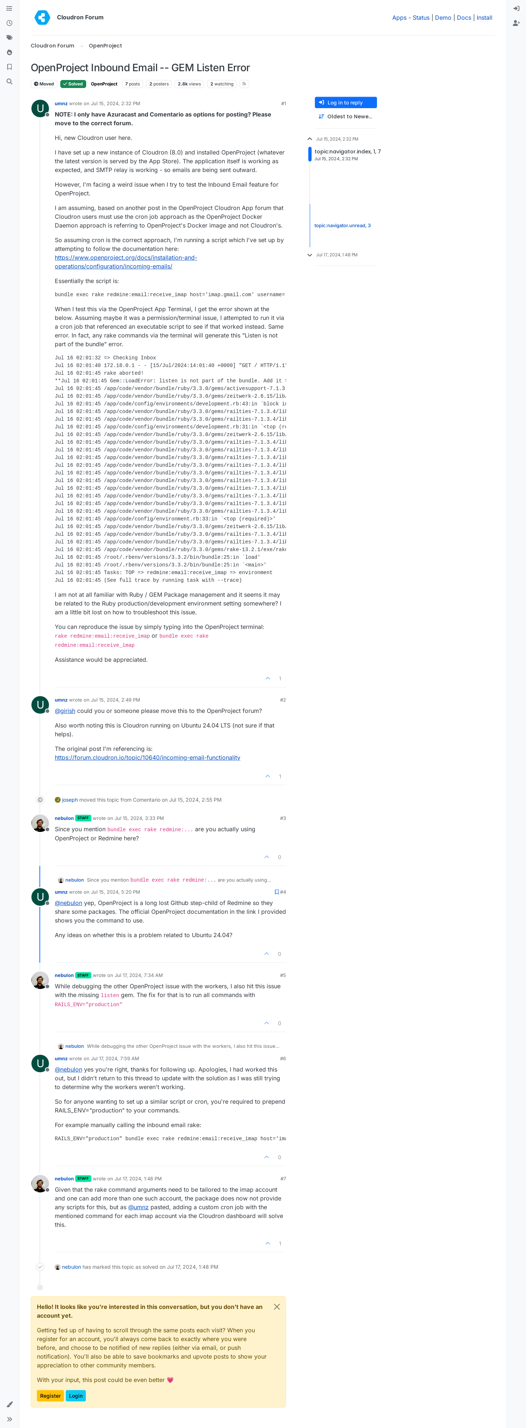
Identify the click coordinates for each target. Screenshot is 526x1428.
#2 (283, 700)
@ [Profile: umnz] (138, 1207)
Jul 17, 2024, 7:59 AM (115, 1058)
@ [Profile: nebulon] (68, 902)
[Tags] (9, 38)
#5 (283, 975)
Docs (464, 17)
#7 (283, 1178)
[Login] (516, 9)
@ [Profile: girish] (65, 710)
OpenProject (104, 84)
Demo (443, 17)
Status (421, 17)
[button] (9, 1404)
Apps (399, 17)
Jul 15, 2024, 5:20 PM (115, 892)
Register (50, 1396)
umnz (61, 103)
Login (76, 1396)
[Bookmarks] (9, 67)
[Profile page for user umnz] (40, 108)
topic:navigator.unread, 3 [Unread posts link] (343, 225)
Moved (44, 84)
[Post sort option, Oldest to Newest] (346, 116)
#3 (283, 818)
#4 (283, 892)
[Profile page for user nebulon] (40, 823)
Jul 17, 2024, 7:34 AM (139, 975)
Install (484, 17)
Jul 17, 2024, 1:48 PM (138, 1178)
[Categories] (9, 9)
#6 (283, 1058)
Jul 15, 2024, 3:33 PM (139, 818)
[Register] (516, 23)
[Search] (9, 82)
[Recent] (9, 23)
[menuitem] (516, 9)
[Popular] (9, 52)
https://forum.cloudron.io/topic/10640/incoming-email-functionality (147, 757)
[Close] (277, 1307)
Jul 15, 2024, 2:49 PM (115, 700)
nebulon (64, 818)
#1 (283, 103)
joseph (70, 800)
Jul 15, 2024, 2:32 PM (115, 103)
